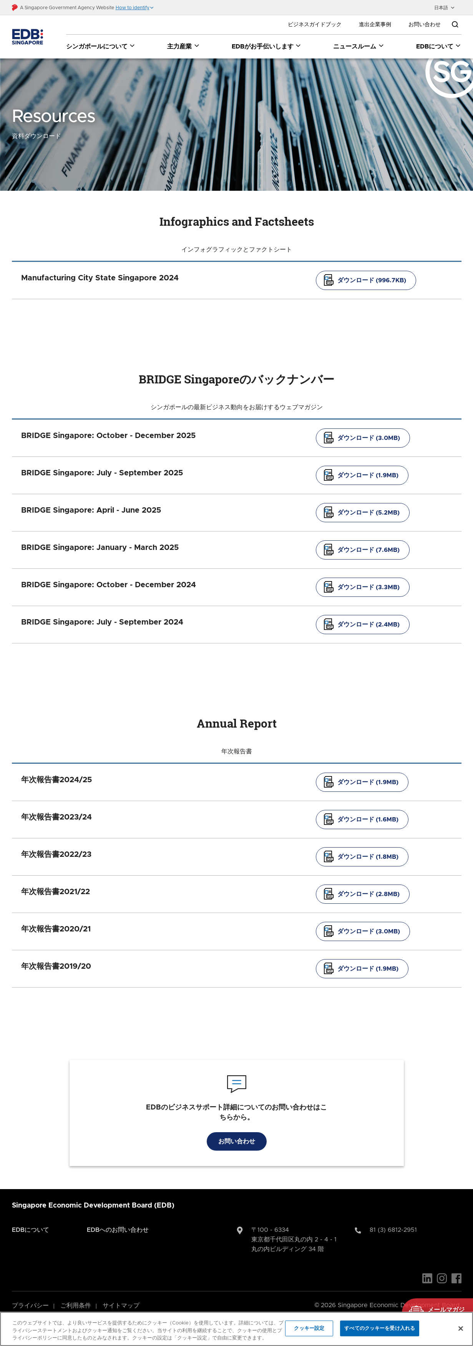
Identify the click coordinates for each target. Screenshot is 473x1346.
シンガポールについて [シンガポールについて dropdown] (101, 46)
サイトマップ (121, 1295)
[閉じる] (460, 1328)
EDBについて (30, 1219)
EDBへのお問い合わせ (118, 1219)
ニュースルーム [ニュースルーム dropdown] (358, 46)
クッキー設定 (309, 1328)
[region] (236, 1329)
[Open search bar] (455, 24)
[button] (135, 8)
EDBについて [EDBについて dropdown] (438, 46)
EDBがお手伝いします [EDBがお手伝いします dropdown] (267, 46)
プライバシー (30, 1295)
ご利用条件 (75, 1295)
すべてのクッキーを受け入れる (379, 1328)
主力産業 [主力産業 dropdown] (183, 46)
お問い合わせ (424, 24)
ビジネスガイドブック (315, 24)
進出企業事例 (375, 24)
